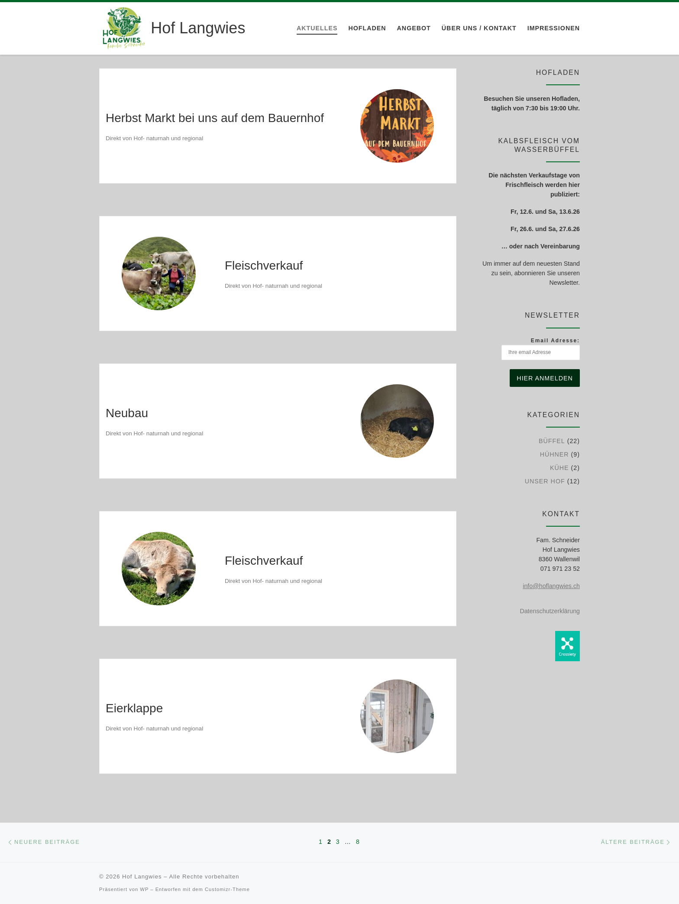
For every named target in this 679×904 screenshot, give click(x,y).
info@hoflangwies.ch (551, 585)
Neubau (127, 413)
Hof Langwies (142, 876)
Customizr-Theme (227, 889)
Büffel (552, 441)
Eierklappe (134, 708)
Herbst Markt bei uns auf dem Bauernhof (215, 118)
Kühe (559, 467)
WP (144, 889)
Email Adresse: (540, 349)
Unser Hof (545, 481)
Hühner (554, 454)
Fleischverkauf (264, 265)
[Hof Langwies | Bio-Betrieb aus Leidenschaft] (123, 27)
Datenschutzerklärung (550, 611)
